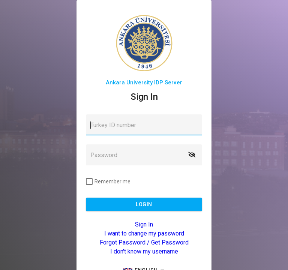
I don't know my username (144, 251)
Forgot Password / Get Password (144, 242)
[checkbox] (108, 181)
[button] (191, 155)
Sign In (144, 224)
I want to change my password (144, 233)
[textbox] (144, 124)
